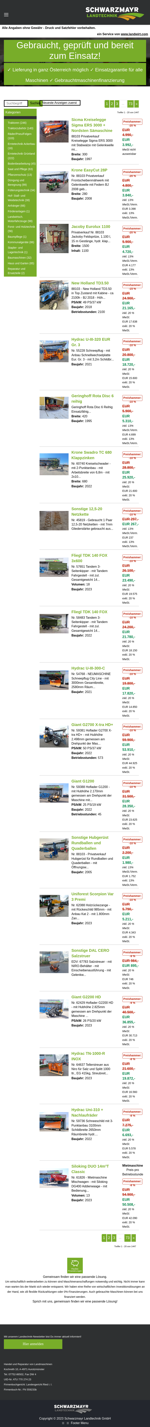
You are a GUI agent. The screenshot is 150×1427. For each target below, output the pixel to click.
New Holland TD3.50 (90, 283)
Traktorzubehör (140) (20, 128)
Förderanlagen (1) (19, 211)
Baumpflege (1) (17, 236)
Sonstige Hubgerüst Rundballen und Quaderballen (90, 843)
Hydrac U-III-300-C (88, 668)
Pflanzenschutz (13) (20, 174)
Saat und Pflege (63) (20, 169)
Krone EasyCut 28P (89, 170)
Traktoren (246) (17, 122)
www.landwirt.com (134, 34)
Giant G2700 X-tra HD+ (92, 724)
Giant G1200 (82, 781)
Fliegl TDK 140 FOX (89, 612)
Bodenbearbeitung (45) (22, 163)
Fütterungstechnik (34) (21, 190)
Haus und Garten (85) (21, 263)
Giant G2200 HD (86, 997)
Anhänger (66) (16, 205)
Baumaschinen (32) (19, 257)
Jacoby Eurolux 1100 (90, 226)
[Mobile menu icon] (6, 14)
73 (130, 104)
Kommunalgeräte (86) (21, 242)
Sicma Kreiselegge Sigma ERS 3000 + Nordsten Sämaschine (91, 125)
